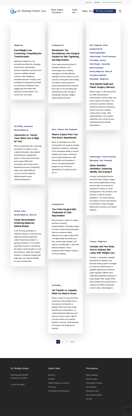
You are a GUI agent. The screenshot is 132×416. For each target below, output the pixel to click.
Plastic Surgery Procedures (58, 383)
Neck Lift (108, 71)
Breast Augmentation (98, 53)
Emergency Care (92, 391)
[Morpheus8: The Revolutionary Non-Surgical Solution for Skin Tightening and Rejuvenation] (65, 62)
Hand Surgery (95, 64)
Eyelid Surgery (95, 56)
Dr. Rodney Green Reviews (58, 391)
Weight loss (18, 45)
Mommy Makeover (97, 71)
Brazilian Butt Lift (96, 49)
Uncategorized (57, 45)
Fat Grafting (94, 60)
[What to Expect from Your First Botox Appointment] (65, 148)
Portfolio (51, 379)
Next (72, 342)
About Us (51, 375)
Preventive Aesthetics (98, 75)
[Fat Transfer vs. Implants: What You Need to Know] (65, 304)
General (103, 60)
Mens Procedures (96, 68)
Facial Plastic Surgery (94, 383)
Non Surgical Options (94, 395)
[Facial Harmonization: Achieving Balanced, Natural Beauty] (28, 228)
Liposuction (106, 64)
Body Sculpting (92, 375)
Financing (52, 387)
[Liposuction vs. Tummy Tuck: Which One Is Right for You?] (28, 145)
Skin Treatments (96, 45)
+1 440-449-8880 (18, 385)
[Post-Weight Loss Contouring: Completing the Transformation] (28, 61)
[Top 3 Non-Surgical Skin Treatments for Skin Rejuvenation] (65, 226)
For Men (89, 399)
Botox (105, 45)
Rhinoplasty (94, 79)
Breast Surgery (92, 379)
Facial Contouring (109, 56)
